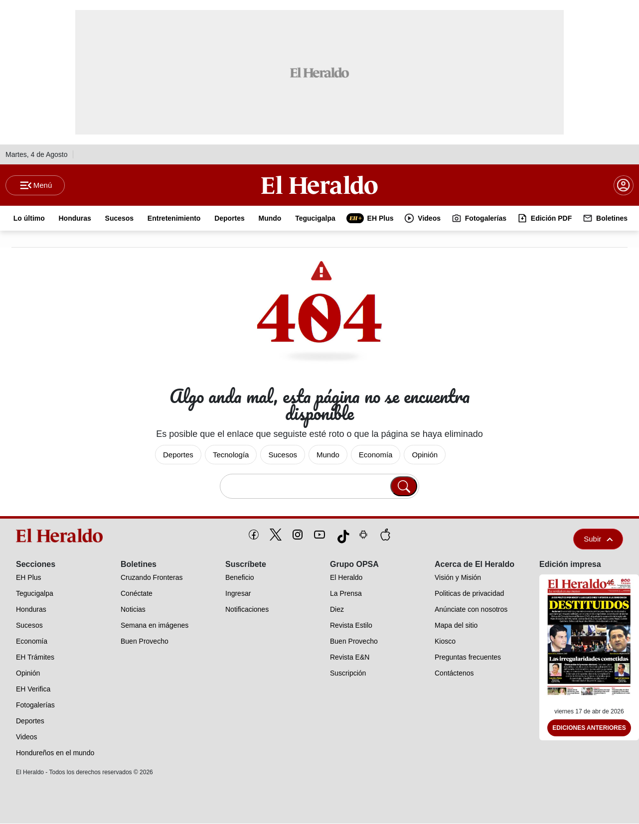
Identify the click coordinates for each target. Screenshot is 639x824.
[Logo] (319, 184)
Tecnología (231, 455)
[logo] (61, 536)
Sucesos (282, 455)
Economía (376, 455)
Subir (598, 539)
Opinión (425, 455)
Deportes (178, 455)
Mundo (328, 455)
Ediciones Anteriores (589, 728)
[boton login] (624, 185)
